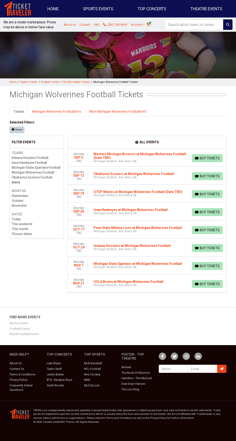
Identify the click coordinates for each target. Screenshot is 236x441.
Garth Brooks (55, 385)
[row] (147, 158)
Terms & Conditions (22, 374)
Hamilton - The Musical (136, 378)
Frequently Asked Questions (21, 387)
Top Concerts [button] (152, 9)
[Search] (194, 24)
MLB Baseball (93, 363)
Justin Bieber (55, 374)
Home (53, 9)
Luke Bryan (54, 363)
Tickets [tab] (19, 111)
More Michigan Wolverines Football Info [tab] (118, 111)
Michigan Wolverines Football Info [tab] (56, 111)
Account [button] (136, 24)
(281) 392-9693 (115, 24)
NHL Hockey (92, 374)
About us (70, 24)
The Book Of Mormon (135, 372)
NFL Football (92, 369)
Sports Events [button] (98, 9)
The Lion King (130, 389)
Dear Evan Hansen (133, 383)
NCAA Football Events (24, 334)
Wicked (126, 367)
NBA (87, 380)
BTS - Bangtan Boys (59, 380)
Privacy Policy (19, 380)
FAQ (96, 24)
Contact (85, 24)
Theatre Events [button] (206, 9)
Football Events (20, 328)
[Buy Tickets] (207, 158)
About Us (16, 363)
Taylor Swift (54, 369)
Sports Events (19, 323)
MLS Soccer (92, 385)
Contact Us (17, 369)
